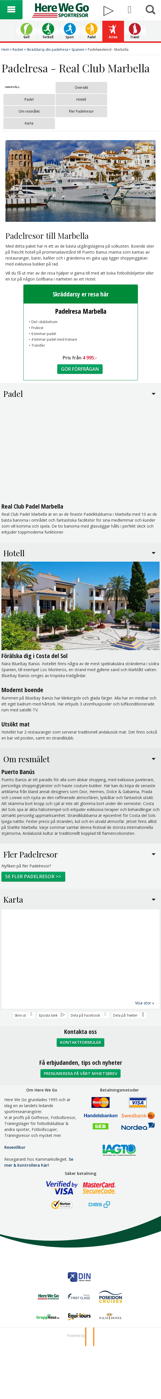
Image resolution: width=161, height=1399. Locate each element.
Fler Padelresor (81, 111)
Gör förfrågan (80, 371)
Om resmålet (29, 111)
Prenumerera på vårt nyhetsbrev (80, 1076)
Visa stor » (144, 1005)
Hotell (81, 99)
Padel (29, 99)
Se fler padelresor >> (33, 879)
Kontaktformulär (80, 1045)
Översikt (81, 87)
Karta (29, 123)
